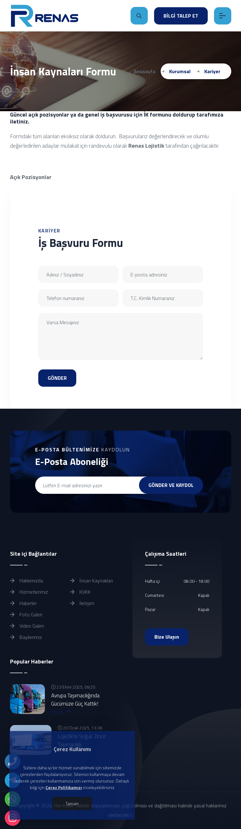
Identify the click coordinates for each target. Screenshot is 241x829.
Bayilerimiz (26, 637)
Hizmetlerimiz (29, 592)
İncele (61, 711)
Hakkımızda (26, 580)
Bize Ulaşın (166, 637)
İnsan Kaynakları (91, 580)
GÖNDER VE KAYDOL (171, 485)
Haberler (23, 603)
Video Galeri (27, 626)
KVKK (80, 592)
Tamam (72, 803)
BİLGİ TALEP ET (180, 15)
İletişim (82, 603)
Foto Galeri (26, 614)
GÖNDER (57, 378)
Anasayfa (144, 71)
